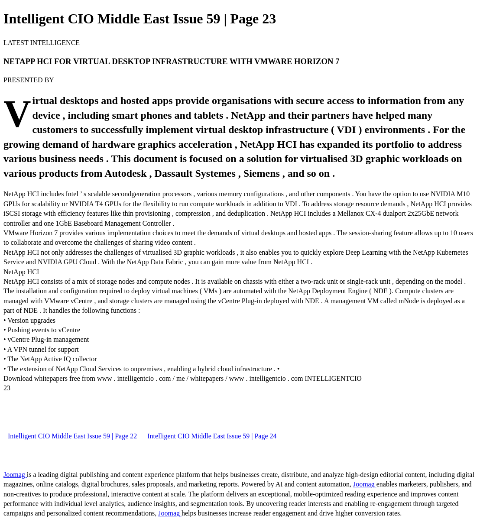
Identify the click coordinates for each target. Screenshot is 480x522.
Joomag (15, 474)
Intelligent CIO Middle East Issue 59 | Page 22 (72, 436)
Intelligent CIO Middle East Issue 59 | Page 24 (211, 436)
